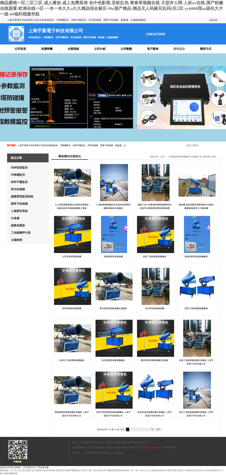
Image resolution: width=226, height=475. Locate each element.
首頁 (162, 156)
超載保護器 (18, 225)
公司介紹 (99, 48)
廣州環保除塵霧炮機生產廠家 (113, 308)
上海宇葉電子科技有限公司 (149, 447)
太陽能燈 (16, 239)
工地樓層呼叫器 (21, 232)
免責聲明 (99, 453)
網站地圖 (119, 453)
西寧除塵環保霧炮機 (71, 308)
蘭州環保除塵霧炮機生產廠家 (154, 360)
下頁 (151, 429)
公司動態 (126, 48)
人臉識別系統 (19, 210)
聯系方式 (205, 48)
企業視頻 (73, 48)
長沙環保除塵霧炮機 (154, 308)
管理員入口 (109, 453)
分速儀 (15, 218)
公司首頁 (20, 48)
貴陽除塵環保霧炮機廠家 (196, 256)
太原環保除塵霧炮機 (71, 256)
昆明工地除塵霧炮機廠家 (196, 308)
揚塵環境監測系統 (22, 196)
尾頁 (158, 429)
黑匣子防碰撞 (19, 203)
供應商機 (46, 48)
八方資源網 (89, 453)
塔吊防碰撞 (18, 189)
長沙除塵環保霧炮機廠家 (113, 360)
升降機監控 (18, 174)
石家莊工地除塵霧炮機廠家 (71, 360)
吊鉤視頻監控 (19, 167)
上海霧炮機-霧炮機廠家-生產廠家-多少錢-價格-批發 (192, 156)
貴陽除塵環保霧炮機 (113, 256)
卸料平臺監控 (19, 182)
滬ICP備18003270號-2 (126, 447)
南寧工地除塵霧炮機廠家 (154, 256)
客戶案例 (152, 48)
